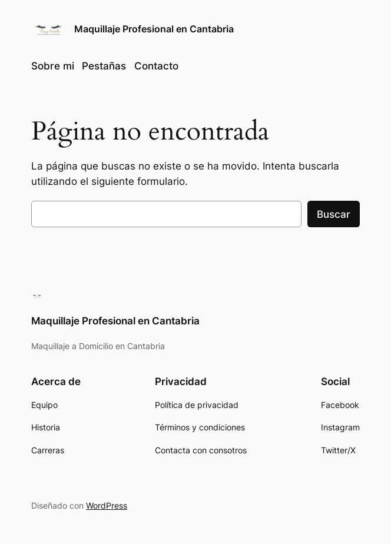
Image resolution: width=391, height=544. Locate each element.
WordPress (106, 505)
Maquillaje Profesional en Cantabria (154, 29)
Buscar (333, 214)
